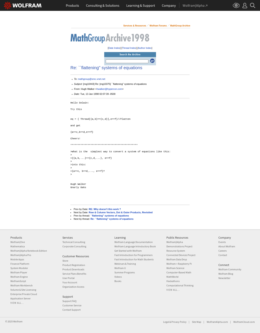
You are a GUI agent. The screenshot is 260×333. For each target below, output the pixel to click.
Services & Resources (134, 26)
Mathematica (17, 246)
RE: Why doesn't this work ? (105, 209)
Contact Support (71, 309)
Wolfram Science (175, 268)
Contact (222, 255)
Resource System (175, 250)
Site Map (196, 321)
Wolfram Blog (225, 273)
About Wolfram (226, 246)
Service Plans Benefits (74, 273)
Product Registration (73, 265)
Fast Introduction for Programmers (133, 255)
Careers (222, 250)
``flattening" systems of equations (110, 215)
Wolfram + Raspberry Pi (179, 263)
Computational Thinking (179, 285)
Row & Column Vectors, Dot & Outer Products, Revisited (121, 212)
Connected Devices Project (180, 255)
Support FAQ (69, 301)
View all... (17, 302)
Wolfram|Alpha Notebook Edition (28, 250)
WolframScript (18, 281)
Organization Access (73, 286)
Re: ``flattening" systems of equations (112, 219)
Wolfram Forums (158, 26)
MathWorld (172, 276)
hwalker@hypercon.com (109, 89)
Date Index (114, 48)
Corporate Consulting (74, 246)
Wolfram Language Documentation (133, 242)
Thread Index (129, 48)
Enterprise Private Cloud (23, 294)
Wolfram (18, 321)
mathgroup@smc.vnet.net (91, 79)
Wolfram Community (229, 269)
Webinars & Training (125, 263)
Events (222, 242)
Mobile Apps (17, 259)
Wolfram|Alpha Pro (20, 255)
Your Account (69, 282)
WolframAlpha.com (217, 321)
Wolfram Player (18, 272)
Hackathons (173, 281)
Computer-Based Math (178, 272)
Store (65, 260)
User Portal (68, 278)
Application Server (20, 298)
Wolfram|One (17, 242)
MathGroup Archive (180, 26)
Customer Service (71, 305)
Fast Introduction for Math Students (134, 259)
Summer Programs (124, 272)
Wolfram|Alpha (174, 242)
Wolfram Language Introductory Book (135, 246)
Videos (118, 276)
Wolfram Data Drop (176, 259)
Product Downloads (73, 269)
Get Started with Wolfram (128, 250)
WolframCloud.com (244, 321)
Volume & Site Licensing (23, 289)
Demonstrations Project (179, 246)
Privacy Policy (179, 321)
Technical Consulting (73, 242)
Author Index (144, 48)
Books (117, 281)
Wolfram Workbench (21, 285)
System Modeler (19, 268)
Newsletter (224, 278)
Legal (166, 321)
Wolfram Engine (19, 276)
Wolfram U (120, 268)
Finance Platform (19, 263)
